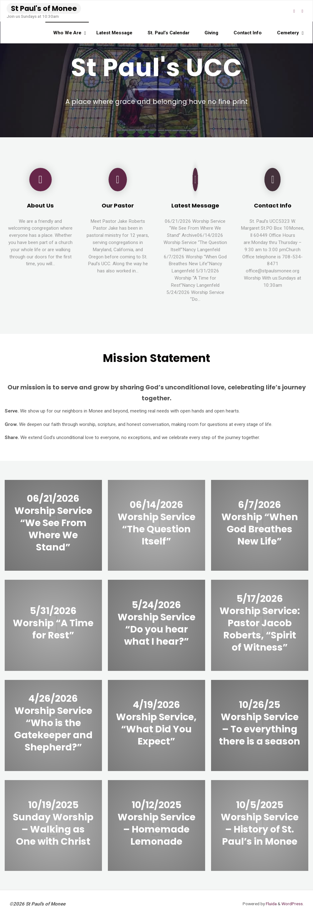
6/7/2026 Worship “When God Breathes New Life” (259, 523)
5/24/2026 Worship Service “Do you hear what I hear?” (156, 623)
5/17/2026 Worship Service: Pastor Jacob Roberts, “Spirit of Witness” (260, 623)
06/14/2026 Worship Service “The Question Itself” (156, 523)
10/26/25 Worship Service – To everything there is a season (259, 723)
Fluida (271, 903)
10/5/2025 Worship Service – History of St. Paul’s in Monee (260, 823)
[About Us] (40, 181)
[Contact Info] (272, 181)
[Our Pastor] (117, 181)
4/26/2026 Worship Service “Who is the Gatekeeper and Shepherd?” (53, 723)
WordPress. (292, 903)
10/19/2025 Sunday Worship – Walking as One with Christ (53, 823)
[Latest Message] (195, 181)
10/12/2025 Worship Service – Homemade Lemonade (156, 823)
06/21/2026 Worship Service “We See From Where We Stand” (53, 523)
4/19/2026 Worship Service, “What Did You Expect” (156, 723)
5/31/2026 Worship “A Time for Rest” (53, 623)
